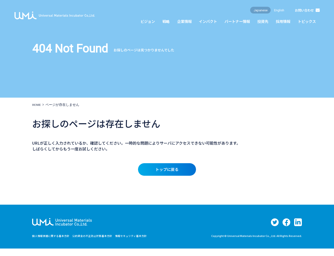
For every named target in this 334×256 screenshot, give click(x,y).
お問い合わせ (303, 13)
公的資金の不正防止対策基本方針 (97, 243)
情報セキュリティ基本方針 (139, 243)
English (276, 13)
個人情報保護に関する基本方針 (52, 243)
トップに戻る (167, 170)
